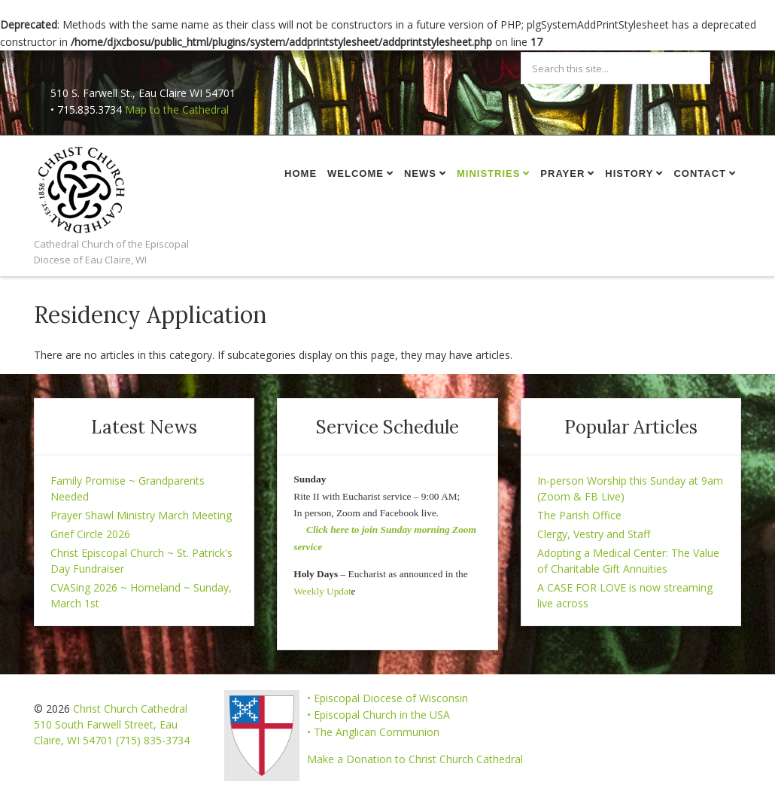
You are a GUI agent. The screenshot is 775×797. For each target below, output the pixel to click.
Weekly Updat (322, 591)
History (629, 173)
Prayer (562, 173)
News (420, 173)
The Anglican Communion (376, 732)
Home (300, 173)
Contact (699, 173)
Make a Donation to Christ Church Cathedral (415, 759)
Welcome (355, 173)
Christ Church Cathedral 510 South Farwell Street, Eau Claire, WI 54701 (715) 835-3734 (112, 724)
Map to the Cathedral (177, 109)
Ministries (488, 173)
